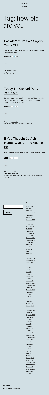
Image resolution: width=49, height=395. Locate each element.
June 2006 (29, 376)
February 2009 (30, 305)
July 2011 (28, 247)
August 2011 (29, 244)
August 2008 (29, 317)
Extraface (24, 4)
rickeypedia (7, 177)
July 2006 (28, 373)
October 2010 (29, 262)
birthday (10, 73)
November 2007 (30, 337)
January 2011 (29, 256)
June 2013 (29, 222)
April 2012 (29, 228)
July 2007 (28, 346)
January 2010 (29, 281)
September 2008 (30, 315)
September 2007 (30, 342)
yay (34, 73)
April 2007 (29, 353)
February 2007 (30, 358)
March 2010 (29, 276)
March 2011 (29, 253)
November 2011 (30, 240)
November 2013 (30, 219)
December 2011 (30, 238)
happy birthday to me (20, 123)
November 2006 (30, 364)
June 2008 (29, 321)
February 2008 (30, 330)
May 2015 (28, 208)
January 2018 (29, 206)
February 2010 (30, 278)
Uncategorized (14, 72)
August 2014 (29, 215)
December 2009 (30, 283)
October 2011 (29, 242)
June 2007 (29, 348)
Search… (5, 203)
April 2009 (29, 301)
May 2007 (28, 351)
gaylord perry (11, 123)
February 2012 (30, 233)
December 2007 (30, 335)
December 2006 (30, 362)
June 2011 (29, 249)
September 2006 (30, 369)
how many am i (21, 73)
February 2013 (30, 226)
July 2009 (28, 294)
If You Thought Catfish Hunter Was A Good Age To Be (23, 143)
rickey (32, 175)
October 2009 (29, 287)
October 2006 (29, 367)
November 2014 (30, 213)
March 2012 (29, 231)
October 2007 (29, 339)
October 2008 (29, 312)
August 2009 (29, 292)
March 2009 (29, 303)
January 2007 (29, 360)
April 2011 (29, 251)
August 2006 (29, 371)
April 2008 (29, 326)
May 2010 (28, 272)
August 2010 (29, 265)
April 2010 (29, 274)
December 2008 (30, 308)
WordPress (17, 388)
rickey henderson (38, 175)
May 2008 (28, 324)
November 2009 (30, 285)
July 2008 (28, 319)
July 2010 (28, 267)
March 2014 (29, 217)
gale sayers (15, 73)
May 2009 (28, 299)
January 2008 (29, 333)
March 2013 (29, 224)
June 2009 (29, 296)
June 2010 (29, 269)
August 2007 (29, 344)
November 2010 (30, 260)
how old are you (29, 73)
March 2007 (29, 355)
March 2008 (29, 328)
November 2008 (30, 310)
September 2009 (30, 290)
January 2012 (29, 235)
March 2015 (29, 210)
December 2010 (30, 258)
